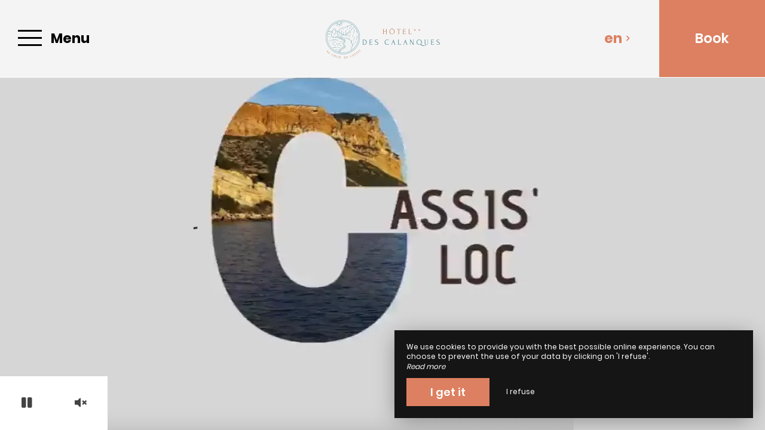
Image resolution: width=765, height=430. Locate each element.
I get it (448, 392)
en (617, 38)
